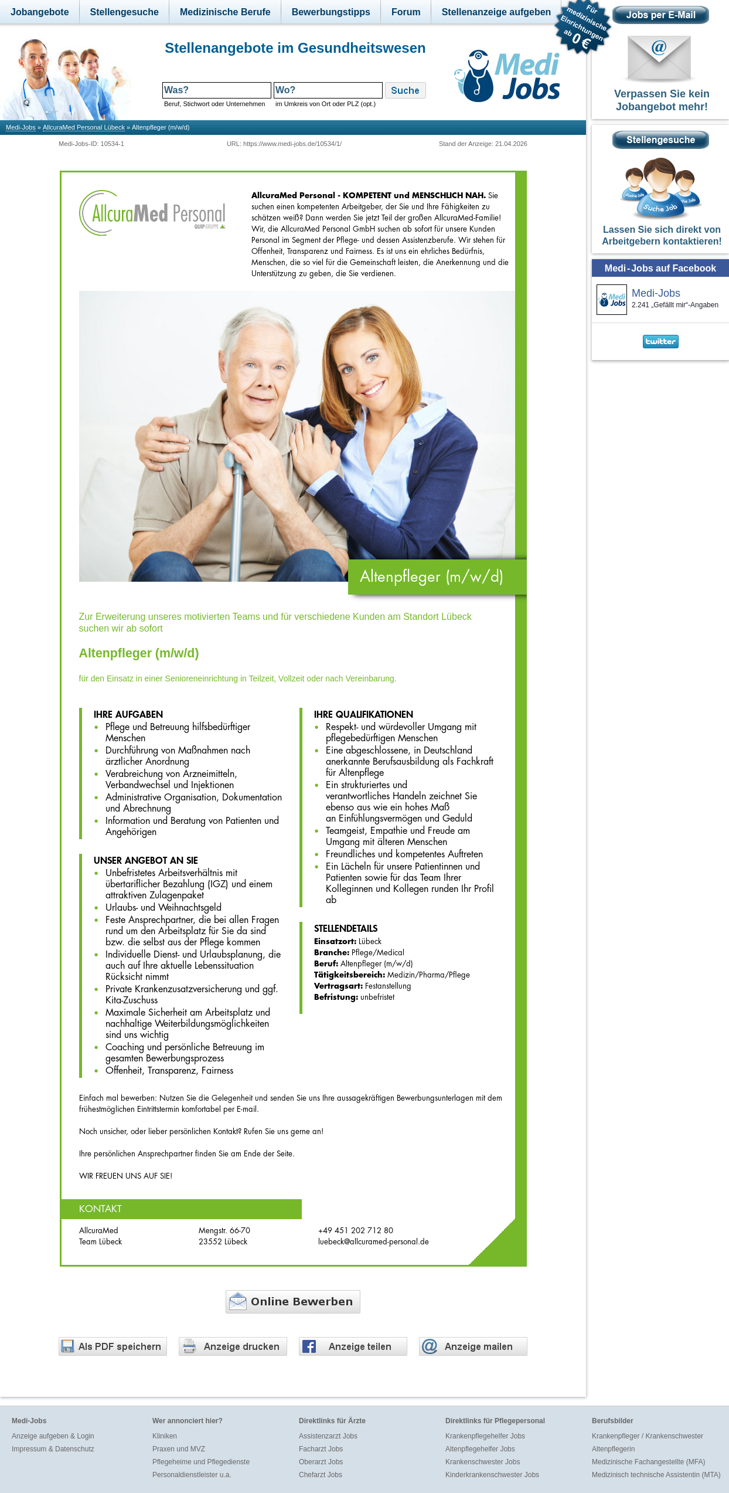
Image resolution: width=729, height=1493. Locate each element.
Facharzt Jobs (321, 1449)
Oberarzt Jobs (321, 1462)
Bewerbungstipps (331, 12)
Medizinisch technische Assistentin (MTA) (656, 1475)
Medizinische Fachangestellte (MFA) (648, 1462)
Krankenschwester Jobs (482, 1462)
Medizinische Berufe (225, 12)
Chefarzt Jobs (320, 1475)
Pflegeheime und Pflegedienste (201, 1462)
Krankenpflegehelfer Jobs (485, 1436)
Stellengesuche (124, 12)
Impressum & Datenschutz (53, 1449)
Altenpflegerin (613, 1449)
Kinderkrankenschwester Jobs (492, 1475)
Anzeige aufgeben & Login (53, 1436)
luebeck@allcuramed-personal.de (373, 1242)
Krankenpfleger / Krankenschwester (647, 1436)
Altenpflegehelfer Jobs (480, 1449)
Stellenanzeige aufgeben (496, 12)
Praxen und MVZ (178, 1449)
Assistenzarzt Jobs (328, 1436)
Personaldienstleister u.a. (191, 1475)
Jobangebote (40, 12)
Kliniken (164, 1436)
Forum (406, 12)
